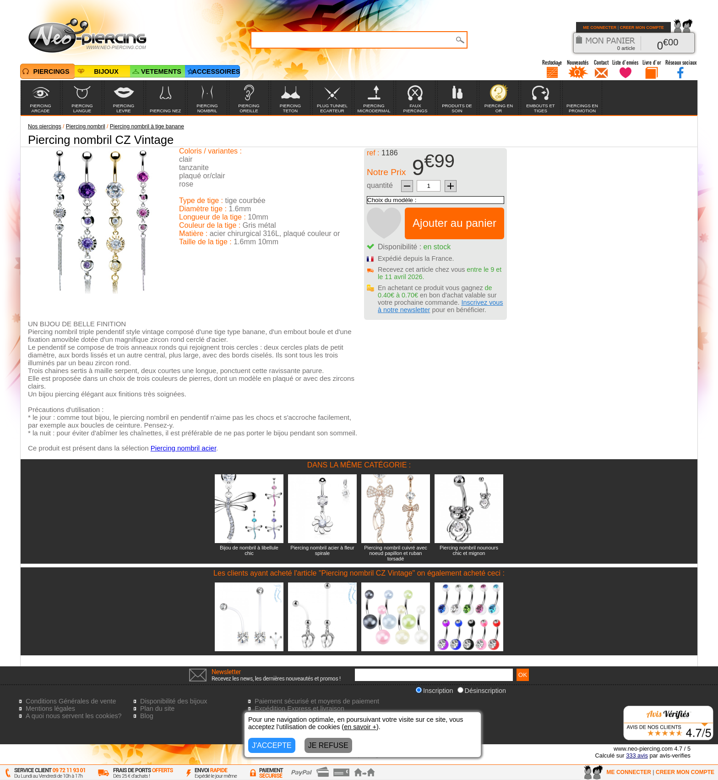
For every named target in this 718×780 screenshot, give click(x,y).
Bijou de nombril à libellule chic (249, 550)
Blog (146, 716)
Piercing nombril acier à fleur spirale (322, 550)
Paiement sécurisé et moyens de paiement (317, 701)
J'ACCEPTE (272, 745)
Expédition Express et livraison (299, 708)
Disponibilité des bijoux (173, 701)
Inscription (434, 690)
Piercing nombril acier (183, 448)
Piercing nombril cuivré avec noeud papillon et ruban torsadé (395, 553)
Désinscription (481, 690)
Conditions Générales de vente (71, 701)
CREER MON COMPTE (642, 27)
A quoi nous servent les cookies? (74, 716)
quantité (380, 185)
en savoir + (360, 727)
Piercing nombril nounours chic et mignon (469, 550)
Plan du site (157, 708)
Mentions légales (50, 708)
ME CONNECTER (599, 27)
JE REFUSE (328, 745)
